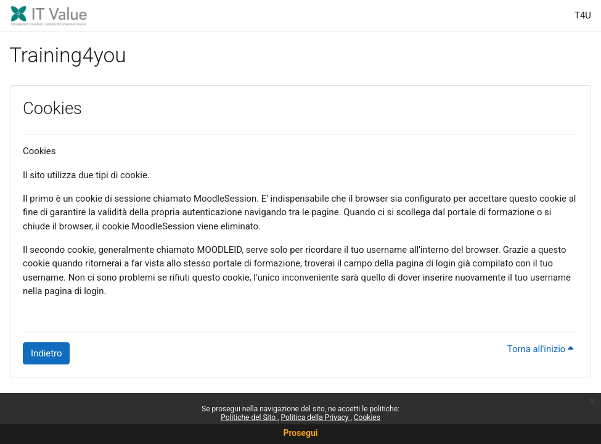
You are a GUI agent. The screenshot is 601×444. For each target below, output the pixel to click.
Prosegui (300, 433)
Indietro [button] (46, 353)
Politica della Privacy (315, 417)
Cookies (367, 417)
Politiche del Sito (249, 417)
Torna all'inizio (540, 349)
